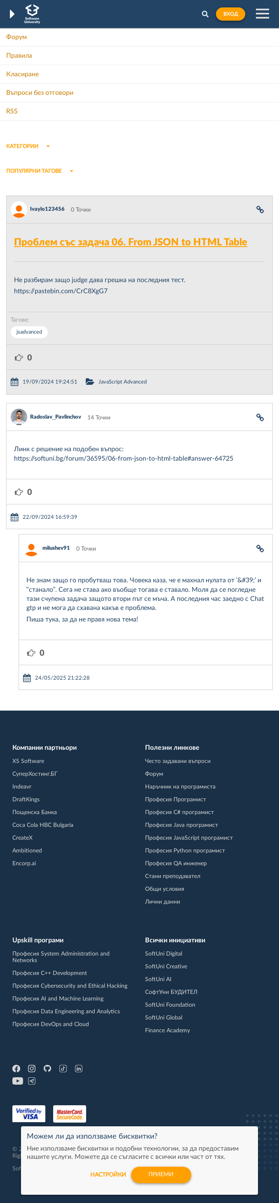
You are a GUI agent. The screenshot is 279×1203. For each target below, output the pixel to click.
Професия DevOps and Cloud (50, 1024)
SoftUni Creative (166, 967)
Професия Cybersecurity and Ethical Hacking (69, 986)
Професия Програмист (175, 800)
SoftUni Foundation (170, 1005)
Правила (19, 55)
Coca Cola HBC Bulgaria (42, 825)
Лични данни (162, 902)
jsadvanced (29, 332)
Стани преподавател (172, 876)
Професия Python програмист (185, 851)
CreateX (22, 838)
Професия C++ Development (49, 973)
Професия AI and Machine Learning (57, 999)
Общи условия (164, 889)
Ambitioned (27, 851)
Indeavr (21, 787)
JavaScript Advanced (122, 382)
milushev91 (56, 548)
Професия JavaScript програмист (189, 838)
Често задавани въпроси (178, 761)
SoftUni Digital (163, 954)
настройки (108, 1175)
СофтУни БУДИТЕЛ (171, 992)
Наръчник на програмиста (180, 787)
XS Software (28, 761)
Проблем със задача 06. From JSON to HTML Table (130, 242)
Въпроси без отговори (39, 92)
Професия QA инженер (176, 863)
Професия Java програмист (181, 825)
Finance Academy (167, 1030)
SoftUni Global (163, 1018)
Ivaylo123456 (47, 209)
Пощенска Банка (34, 812)
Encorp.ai (24, 863)
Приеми (161, 1175)
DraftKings (26, 800)
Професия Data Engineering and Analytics (66, 1012)
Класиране (22, 74)
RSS (12, 111)
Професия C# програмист (179, 812)
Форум (16, 37)
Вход (230, 14)
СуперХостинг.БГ (35, 774)
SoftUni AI (158, 979)
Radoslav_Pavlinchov (55, 417)
